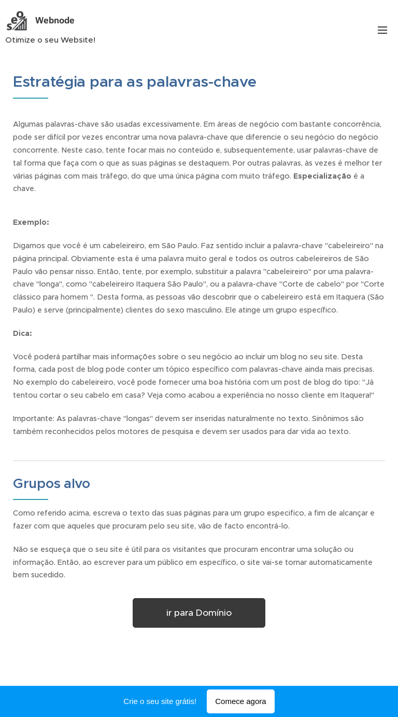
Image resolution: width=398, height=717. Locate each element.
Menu (382, 30)
